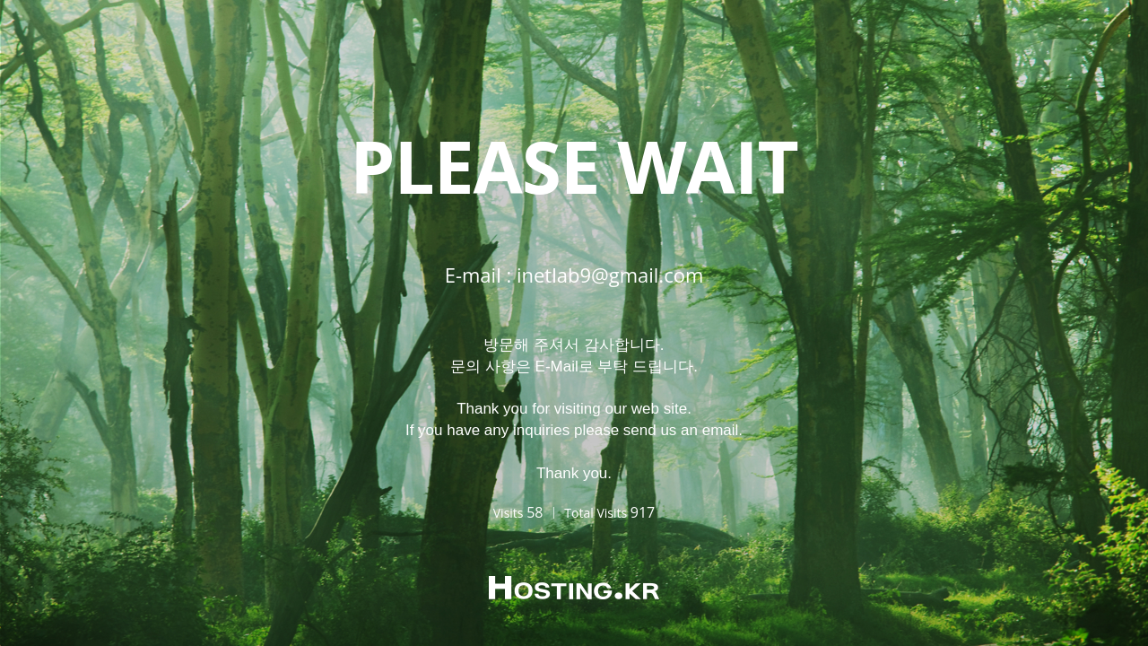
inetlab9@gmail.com (610, 274)
